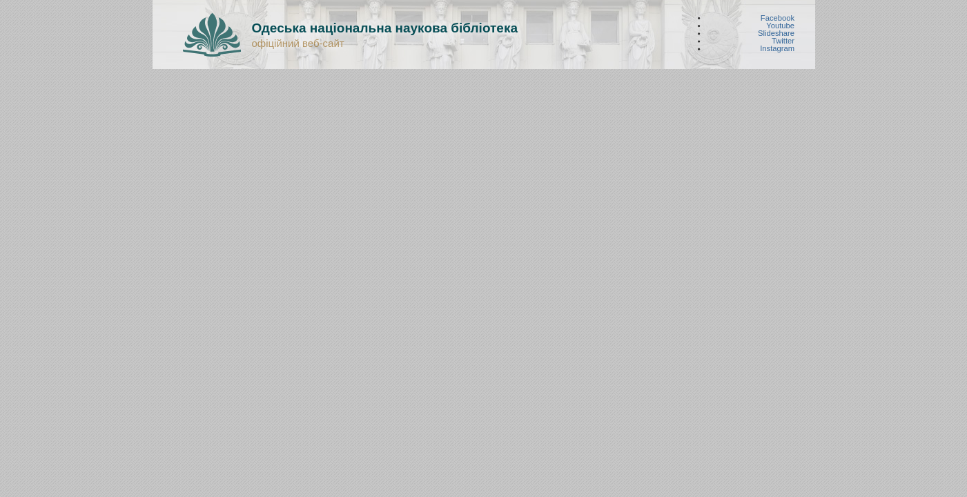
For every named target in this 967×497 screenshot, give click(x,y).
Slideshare (776, 33)
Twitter (783, 41)
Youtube (780, 25)
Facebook (777, 17)
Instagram (777, 48)
